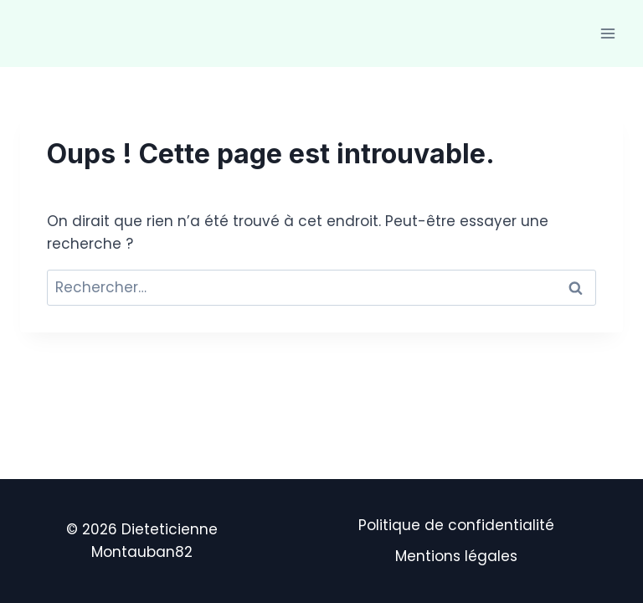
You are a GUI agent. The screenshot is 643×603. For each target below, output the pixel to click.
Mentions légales (456, 556)
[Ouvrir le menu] (607, 33)
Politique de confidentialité (456, 525)
